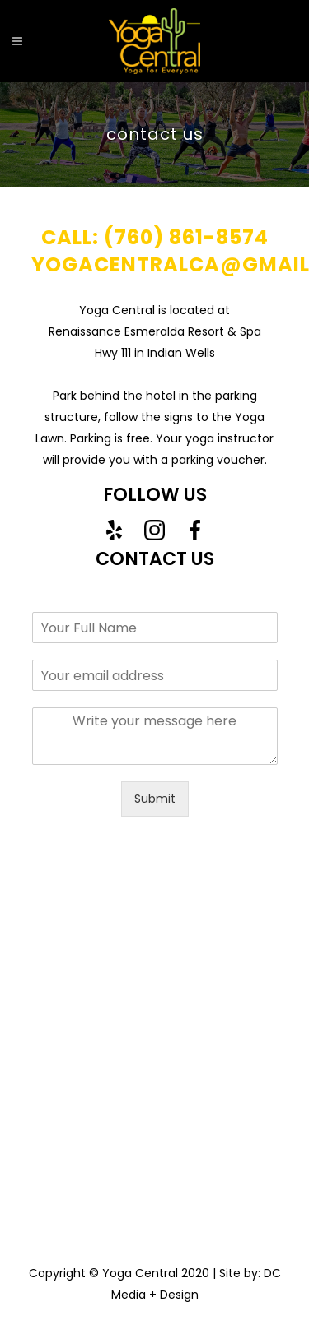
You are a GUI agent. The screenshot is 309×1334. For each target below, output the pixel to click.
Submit (155, 798)
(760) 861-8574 (186, 237)
